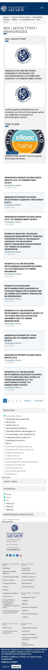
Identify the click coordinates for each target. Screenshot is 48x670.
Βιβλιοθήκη (6, 568)
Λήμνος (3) (10, 509)
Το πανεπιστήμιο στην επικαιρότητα (10, 632)
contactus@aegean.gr (13, 549)
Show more (6, 477)
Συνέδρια (25, 617)
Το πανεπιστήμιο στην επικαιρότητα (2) (20, 434)
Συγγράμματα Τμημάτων (10, 593)
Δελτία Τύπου (7, 628)
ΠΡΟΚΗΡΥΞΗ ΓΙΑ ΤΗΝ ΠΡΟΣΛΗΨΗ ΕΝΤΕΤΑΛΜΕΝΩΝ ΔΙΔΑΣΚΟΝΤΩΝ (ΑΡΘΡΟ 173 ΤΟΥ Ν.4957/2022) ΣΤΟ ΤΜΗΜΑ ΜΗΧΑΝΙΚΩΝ (23, 267)
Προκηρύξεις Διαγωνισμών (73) (17, 419)
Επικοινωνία (26, 631)
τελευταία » (38, 400)
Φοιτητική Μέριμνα (28, 587)
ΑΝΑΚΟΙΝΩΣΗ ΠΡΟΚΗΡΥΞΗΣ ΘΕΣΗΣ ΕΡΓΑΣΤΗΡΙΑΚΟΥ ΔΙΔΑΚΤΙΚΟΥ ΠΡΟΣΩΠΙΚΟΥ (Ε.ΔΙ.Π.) (24, 200)
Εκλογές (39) (10, 422)
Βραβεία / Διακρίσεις (29, 577)
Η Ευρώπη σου (7, 596)
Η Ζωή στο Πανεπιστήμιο (21, 17)
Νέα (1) (8, 443)
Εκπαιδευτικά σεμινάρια (30, 607)
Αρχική (6, 17)
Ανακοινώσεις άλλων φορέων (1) (18, 437)
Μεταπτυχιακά (26, 583)
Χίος (38, 19)
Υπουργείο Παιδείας (9, 583)
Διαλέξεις (25, 601)
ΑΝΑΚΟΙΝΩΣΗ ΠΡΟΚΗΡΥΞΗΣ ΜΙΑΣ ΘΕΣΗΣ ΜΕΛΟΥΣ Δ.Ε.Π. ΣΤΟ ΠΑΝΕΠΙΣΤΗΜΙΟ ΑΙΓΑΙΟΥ (23, 180)
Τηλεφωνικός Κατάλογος (30, 628)
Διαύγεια (6, 587)
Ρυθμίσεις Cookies (9, 662)
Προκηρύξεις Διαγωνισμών (26, 569)
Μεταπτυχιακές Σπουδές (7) (16, 428)
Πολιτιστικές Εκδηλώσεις (30, 614)
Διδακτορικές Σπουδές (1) (15, 440)
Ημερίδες (25, 610)
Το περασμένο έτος (27, 19)
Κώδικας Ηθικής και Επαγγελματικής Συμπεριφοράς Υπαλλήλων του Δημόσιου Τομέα (11, 604)
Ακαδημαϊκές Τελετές (28, 597)
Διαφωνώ (16, 667)
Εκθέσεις (24, 604)
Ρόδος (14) (10, 503)
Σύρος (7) (9, 506)
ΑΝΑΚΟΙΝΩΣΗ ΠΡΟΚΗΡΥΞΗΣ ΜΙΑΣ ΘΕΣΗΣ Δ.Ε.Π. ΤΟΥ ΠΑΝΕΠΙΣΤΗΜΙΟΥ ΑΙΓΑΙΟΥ (23, 218)
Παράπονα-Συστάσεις (29, 634)
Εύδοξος (5, 590)
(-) (4, 519)
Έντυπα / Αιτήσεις (8, 580)
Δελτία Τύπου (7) (12, 425)
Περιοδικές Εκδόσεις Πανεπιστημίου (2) (20, 431)
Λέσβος (14, 19)
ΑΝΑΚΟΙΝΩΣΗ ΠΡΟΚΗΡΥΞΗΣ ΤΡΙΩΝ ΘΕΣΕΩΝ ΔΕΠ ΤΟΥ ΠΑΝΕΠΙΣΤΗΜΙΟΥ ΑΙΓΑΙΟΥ (20, 338)
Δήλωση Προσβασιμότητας (28, 644)
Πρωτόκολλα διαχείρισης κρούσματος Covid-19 (11, 612)
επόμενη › (27, 400)
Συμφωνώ (6, 666)
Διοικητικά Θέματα (28, 580)
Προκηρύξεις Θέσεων (29, 573)
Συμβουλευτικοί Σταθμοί (11, 577)
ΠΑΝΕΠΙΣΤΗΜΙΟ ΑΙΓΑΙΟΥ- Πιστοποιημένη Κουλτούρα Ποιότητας (23, 157)
